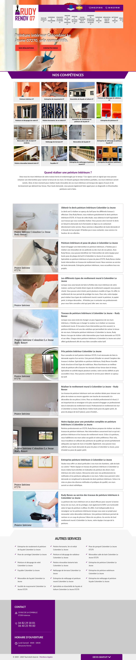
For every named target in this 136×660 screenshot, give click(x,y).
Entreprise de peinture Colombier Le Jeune (103, 564)
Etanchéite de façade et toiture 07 (59, 20)
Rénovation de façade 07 (123, 19)
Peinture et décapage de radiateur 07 (67, 20)
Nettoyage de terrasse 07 (115, 20)
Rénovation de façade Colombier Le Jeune (31, 580)
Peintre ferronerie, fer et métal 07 (82, 20)
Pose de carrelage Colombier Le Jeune (32, 554)
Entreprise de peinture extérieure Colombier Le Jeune (101, 572)
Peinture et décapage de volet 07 (75, 20)
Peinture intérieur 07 (44, 19)
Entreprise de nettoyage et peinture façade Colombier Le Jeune (102, 580)
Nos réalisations (26, 48)
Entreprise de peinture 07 (99, 20)
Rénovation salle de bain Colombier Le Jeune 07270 (103, 556)
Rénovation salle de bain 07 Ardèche (107, 20)
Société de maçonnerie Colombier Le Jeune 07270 (32, 588)
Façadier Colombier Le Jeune (29, 570)
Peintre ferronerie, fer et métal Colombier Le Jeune (65, 548)
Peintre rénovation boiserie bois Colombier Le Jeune (65, 564)
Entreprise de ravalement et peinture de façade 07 (90, 20)
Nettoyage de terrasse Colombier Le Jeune (67, 572)
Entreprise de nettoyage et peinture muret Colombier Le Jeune (67, 580)
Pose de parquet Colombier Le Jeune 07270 (103, 548)
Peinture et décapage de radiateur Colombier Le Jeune (66, 556)
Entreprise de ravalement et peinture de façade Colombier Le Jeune (32, 548)
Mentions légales (46, 657)
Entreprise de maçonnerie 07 (51, 20)
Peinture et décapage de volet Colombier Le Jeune (29, 564)
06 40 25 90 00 (112, 8)
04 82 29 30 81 (95, 8)
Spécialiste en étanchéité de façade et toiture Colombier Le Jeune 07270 (67, 588)
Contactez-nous (50, 48)
